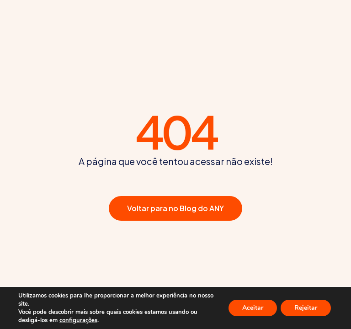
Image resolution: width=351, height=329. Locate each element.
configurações (78, 320)
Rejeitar (305, 307)
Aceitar (252, 307)
